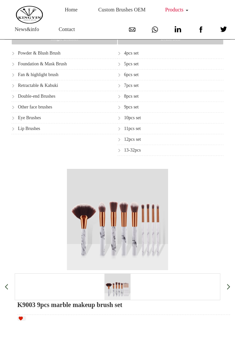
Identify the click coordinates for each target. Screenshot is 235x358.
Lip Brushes (29, 128)
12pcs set (132, 139)
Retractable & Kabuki (38, 85)
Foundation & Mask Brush (42, 63)
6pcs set (131, 74)
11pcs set (132, 128)
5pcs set (131, 63)
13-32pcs (132, 150)
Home (71, 9)
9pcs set (131, 107)
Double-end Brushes (36, 96)
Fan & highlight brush (38, 74)
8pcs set (131, 96)
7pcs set (131, 85)
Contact (67, 29)
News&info (27, 29)
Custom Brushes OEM (122, 9)
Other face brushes (35, 107)
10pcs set (132, 117)
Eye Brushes (29, 117)
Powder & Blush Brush (39, 53)
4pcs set (131, 53)
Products (174, 9)
